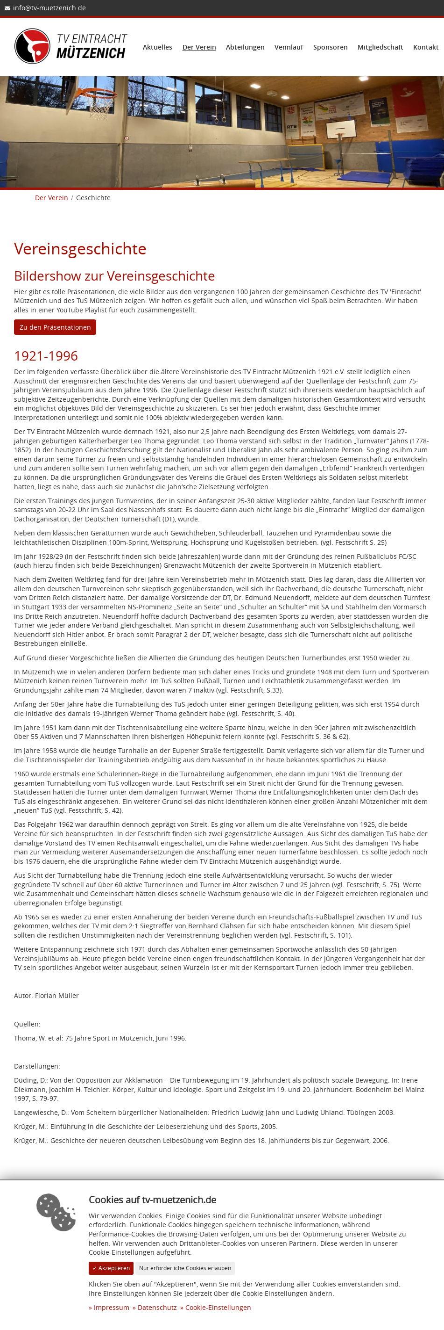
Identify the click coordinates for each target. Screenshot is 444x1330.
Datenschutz (157, 1307)
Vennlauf (289, 47)
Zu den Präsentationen (55, 327)
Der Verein (199, 47)
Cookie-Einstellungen (218, 1307)
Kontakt (426, 47)
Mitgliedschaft (380, 47)
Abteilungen (245, 47)
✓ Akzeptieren (111, 1268)
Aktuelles (157, 47)
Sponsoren (330, 47)
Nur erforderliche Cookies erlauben (185, 1268)
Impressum (111, 1307)
